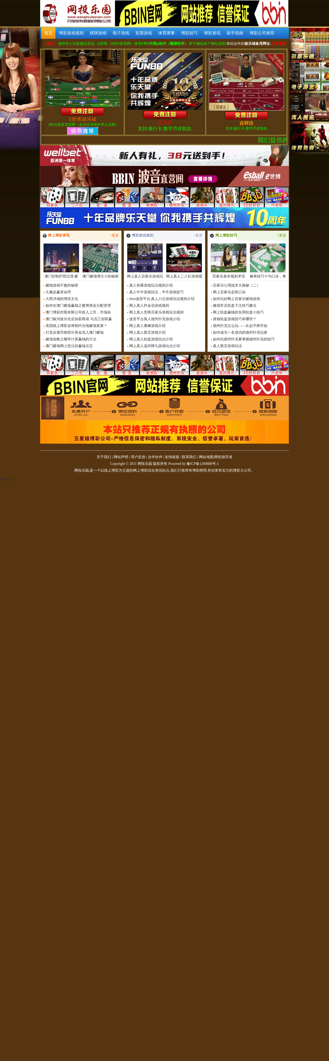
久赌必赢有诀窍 (58, 292)
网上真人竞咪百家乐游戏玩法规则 (156, 312)
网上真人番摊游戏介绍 (147, 326)
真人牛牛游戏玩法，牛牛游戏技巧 (156, 292)
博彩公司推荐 (261, 33)
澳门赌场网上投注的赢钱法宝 (69, 346)
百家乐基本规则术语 (228, 260)
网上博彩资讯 (59, 235)
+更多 (114, 235)
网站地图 (206, 457)
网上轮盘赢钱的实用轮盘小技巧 (238, 312)
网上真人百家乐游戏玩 (145, 260)
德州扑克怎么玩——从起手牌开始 (240, 326)
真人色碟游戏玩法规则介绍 (151, 285)
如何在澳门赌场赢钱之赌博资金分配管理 (78, 306)
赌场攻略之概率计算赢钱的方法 (71, 339)
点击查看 (278, 44)
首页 (48, 33)
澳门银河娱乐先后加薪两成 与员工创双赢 (79, 319)
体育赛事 (166, 33)
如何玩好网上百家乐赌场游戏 (236, 299)
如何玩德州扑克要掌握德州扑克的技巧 (244, 339)
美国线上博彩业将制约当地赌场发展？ (76, 326)
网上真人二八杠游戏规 (184, 260)
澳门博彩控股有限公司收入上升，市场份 (78, 312)
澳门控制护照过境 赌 (61, 260)
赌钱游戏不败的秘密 (62, 285)
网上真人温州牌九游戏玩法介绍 (154, 346)
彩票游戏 (143, 33)
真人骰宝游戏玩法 (227, 346)
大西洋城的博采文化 (62, 299)
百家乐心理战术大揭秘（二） (236, 285)
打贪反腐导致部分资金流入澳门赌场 (75, 332)
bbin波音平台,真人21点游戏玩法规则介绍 (162, 299)
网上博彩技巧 (226, 235)
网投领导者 (223, 457)
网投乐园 (145, 464)
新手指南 (235, 33)
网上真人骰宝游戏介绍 (147, 332)
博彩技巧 (189, 33)
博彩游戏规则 (71, 33)
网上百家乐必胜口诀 (229, 292)
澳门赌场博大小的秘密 (100, 260)
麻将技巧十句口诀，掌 (267, 260)
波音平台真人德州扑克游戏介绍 (154, 319)
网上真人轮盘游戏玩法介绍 (151, 339)
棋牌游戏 (98, 33)
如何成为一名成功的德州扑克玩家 (240, 332)
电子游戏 (121, 33)
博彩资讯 (212, 33)
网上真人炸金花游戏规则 (149, 306)
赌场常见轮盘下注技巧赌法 (234, 306)
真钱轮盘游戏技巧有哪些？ (234, 319)
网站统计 (7, 479)
